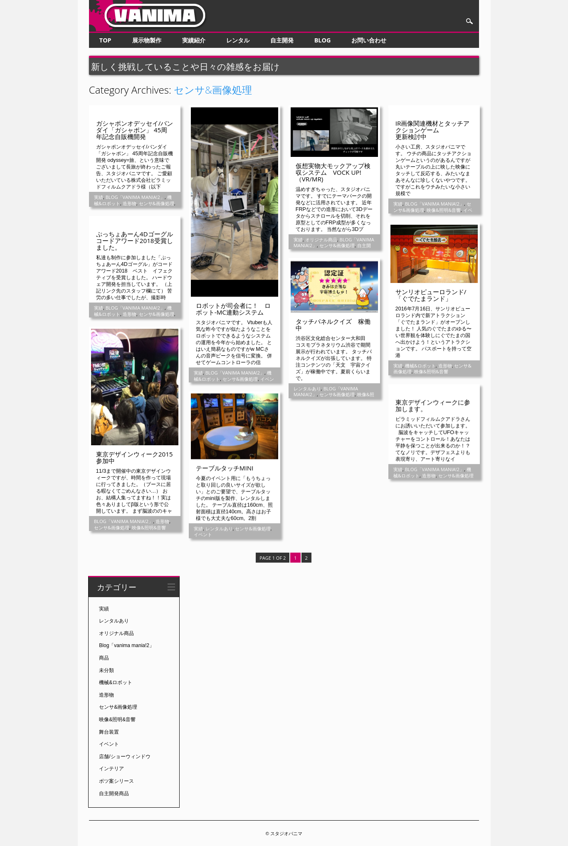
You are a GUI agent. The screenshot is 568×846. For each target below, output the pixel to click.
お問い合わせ (368, 40)
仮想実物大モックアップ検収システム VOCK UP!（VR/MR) (333, 172)
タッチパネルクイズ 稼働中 (333, 324)
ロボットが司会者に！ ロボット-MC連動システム (233, 308)
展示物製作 (146, 40)
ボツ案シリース (116, 781)
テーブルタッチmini (225, 468)
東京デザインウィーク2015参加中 (134, 457)
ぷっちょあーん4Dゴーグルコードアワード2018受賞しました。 (134, 240)
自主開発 (282, 40)
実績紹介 (193, 40)
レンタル (237, 40)
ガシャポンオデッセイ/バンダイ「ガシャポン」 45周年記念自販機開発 (134, 130)
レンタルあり (307, 388)
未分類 (106, 669)
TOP (105, 40)
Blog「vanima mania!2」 (135, 197)
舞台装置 (109, 731)
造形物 (129, 203)
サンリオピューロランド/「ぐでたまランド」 (431, 295)
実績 (98, 197)
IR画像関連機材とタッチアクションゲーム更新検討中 (432, 130)
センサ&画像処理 (156, 203)
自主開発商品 (114, 793)
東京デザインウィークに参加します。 (432, 405)
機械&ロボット (420, 365)
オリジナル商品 (321, 239)
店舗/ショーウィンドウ (124, 756)
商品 (104, 657)
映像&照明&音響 (444, 210)
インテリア (111, 768)
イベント (203, 534)
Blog (322, 40)
